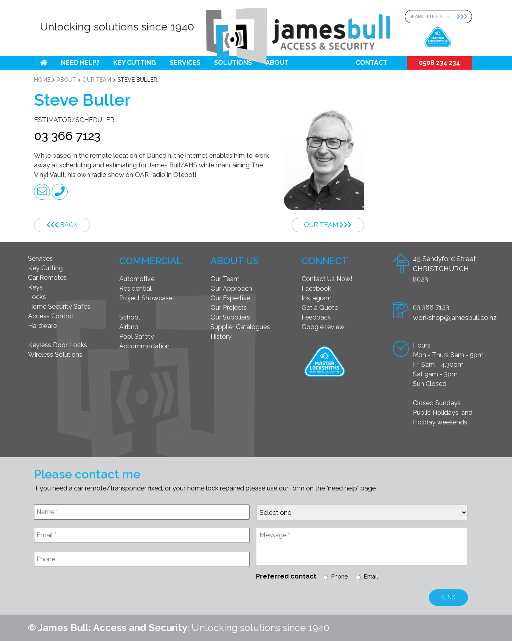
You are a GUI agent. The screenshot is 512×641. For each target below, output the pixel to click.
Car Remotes (47, 277)
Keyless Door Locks (57, 345)
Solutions (233, 62)
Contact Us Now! (327, 279)
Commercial (150, 261)
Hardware (42, 326)
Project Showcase (145, 298)
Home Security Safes (59, 306)
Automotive (136, 279)
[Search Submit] (464, 16)
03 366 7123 (67, 136)
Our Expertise (230, 298)
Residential (135, 288)
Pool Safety (136, 336)
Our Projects (228, 307)
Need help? (80, 62)
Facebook (316, 288)
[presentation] (95, 592)
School (129, 317)
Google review (323, 327)
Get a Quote (320, 307)
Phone (339, 576)
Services (185, 62)
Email (371, 576)
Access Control (50, 316)
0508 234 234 (439, 62)
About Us (234, 261)
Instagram (317, 298)
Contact (371, 62)
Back (62, 225)
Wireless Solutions (55, 354)
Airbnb (128, 327)
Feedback (316, 317)
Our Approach (231, 288)
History (221, 336)
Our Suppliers (230, 317)
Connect (325, 261)
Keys (35, 287)
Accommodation (144, 346)
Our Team (328, 225)
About (277, 62)
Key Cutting (134, 62)
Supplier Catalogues (240, 327)
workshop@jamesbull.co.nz (455, 317)
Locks (37, 297)
